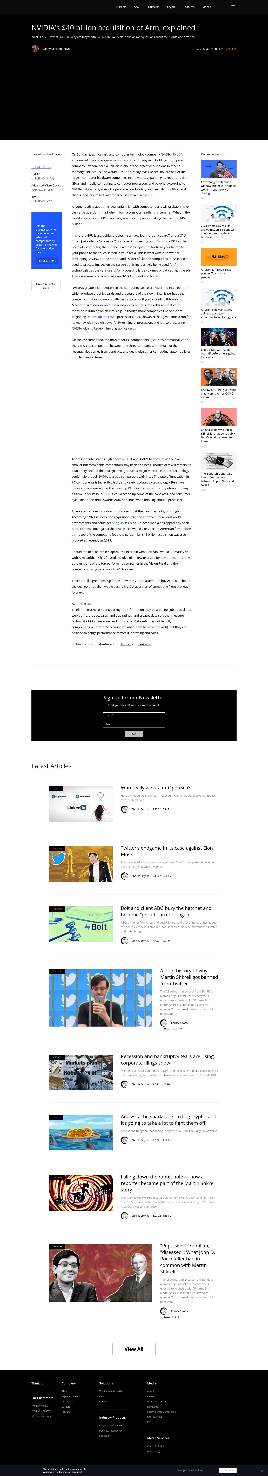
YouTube (218, 1383)
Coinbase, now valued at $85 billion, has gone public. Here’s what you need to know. (218, 435)
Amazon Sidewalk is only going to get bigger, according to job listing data (218, 313)
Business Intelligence (111, 1430)
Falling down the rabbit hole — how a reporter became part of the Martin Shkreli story (168, 1183)
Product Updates (40, 1411)
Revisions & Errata (157, 1401)
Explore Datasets (71, 1396)
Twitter (125, 644)
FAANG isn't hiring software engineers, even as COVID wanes (218, 393)
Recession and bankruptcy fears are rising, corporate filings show (168, 1059)
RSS (149, 1422)
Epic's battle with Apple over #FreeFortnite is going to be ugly (218, 353)
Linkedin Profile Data (46, 285)
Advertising (153, 1451)
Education (104, 1435)
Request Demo (46, 261)
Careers (66, 1406)
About (65, 1391)
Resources (67, 1401)
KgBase (103, 1401)
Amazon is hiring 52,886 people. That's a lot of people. (216, 273)
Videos (206, 7)
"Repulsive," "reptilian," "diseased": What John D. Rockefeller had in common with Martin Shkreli (187, 1258)
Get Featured (154, 1417)
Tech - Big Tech (227, 49)
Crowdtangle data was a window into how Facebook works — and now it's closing (218, 187)
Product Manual (40, 1405)
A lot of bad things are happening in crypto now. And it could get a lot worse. (169, 1131)
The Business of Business (44, 6)
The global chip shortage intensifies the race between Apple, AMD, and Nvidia (217, 479)
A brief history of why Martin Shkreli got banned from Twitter (189, 977)
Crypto (171, 7)
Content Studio (155, 1446)
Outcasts (153, 7)
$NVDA (177, 154)
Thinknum (38, 1383)
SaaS (137, 7)
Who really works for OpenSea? (155, 787)
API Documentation (42, 1416)
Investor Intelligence (110, 1425)
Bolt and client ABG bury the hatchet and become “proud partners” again (166, 911)
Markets (121, 7)
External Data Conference (161, 1411)
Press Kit (66, 1411)
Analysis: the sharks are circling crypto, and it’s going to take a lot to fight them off (168, 1119)
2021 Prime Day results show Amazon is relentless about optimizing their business (218, 231)
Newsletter (153, 1406)
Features (189, 7)
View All (134, 1349)
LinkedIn (144, 644)
